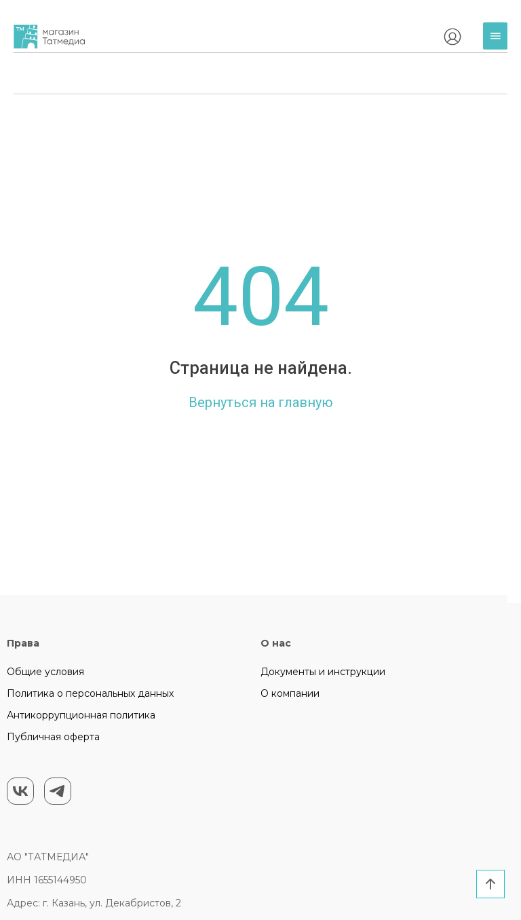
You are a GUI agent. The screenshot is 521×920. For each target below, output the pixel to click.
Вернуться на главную (261, 402)
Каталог (498, 41)
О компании (290, 693)
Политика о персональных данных (90, 693)
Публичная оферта (53, 737)
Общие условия (45, 672)
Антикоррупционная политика (81, 715)
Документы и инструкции (322, 672)
